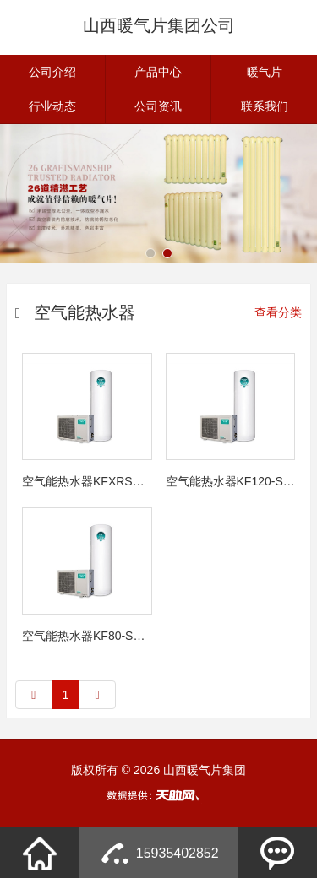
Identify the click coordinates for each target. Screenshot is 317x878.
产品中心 (158, 72)
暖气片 (264, 72)
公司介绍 (52, 72)
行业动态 (52, 106)
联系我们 (264, 106)
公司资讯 (158, 106)
